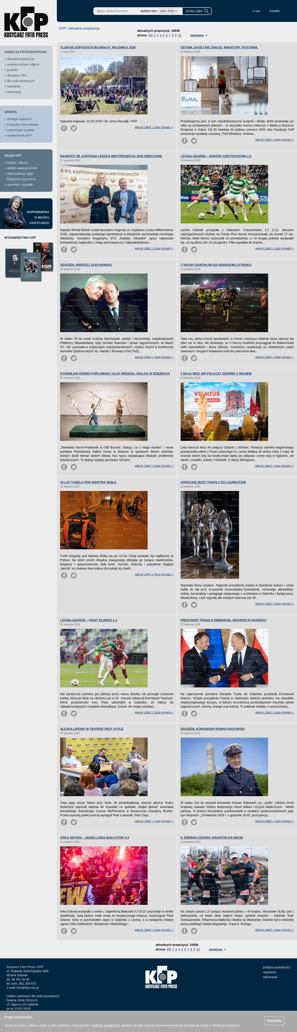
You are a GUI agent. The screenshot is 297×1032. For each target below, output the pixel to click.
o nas (256, 11)
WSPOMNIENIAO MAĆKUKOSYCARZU (38, 217)
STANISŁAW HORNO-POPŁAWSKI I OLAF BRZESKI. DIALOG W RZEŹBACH (115, 373)
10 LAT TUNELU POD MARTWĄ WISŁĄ (88, 482)
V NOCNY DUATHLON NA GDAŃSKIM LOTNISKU (216, 265)
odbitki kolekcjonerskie (22, 168)
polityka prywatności (276, 967)
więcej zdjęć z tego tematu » (154, 127)
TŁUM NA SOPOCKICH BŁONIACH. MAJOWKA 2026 (98, 47)
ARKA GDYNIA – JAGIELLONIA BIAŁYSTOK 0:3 (94, 837)
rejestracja (14, 92)
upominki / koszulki (20, 184)
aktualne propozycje (20, 59)
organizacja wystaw (20, 130)
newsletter (14, 86)
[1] (150, 35)
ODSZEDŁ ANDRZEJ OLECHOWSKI (86, 265)
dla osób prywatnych (21, 81)
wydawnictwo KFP (19, 135)
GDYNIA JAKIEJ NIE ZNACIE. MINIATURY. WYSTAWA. (219, 47)
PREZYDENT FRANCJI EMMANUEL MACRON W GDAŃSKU (224, 620)
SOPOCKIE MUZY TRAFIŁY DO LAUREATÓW (213, 482)
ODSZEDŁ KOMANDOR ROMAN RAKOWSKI (213, 729)
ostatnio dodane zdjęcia (23, 64)
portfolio (12, 70)
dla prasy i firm (17, 75)
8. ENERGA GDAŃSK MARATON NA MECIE (212, 837)
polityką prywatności (106, 1025)
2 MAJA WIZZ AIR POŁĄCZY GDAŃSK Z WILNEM (216, 373)
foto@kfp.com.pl (28, 987)
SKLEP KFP (12, 155)
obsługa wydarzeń (19, 119)
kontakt (275, 11)
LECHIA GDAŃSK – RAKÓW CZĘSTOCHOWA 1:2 (216, 156)
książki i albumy (17, 162)
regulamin (269, 972)
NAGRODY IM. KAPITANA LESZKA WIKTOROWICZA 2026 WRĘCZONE (111, 156)
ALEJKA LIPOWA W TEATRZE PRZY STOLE (92, 729)
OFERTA (10, 112)
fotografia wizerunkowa (22, 124)
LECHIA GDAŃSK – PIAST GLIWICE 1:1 (88, 620)
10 (179, 35)
